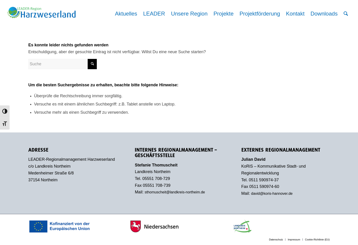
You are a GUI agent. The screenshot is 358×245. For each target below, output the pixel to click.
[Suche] (346, 13)
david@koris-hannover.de (272, 193)
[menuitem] (126, 13)
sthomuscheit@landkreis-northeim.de (175, 192)
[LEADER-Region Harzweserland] (41, 17)
